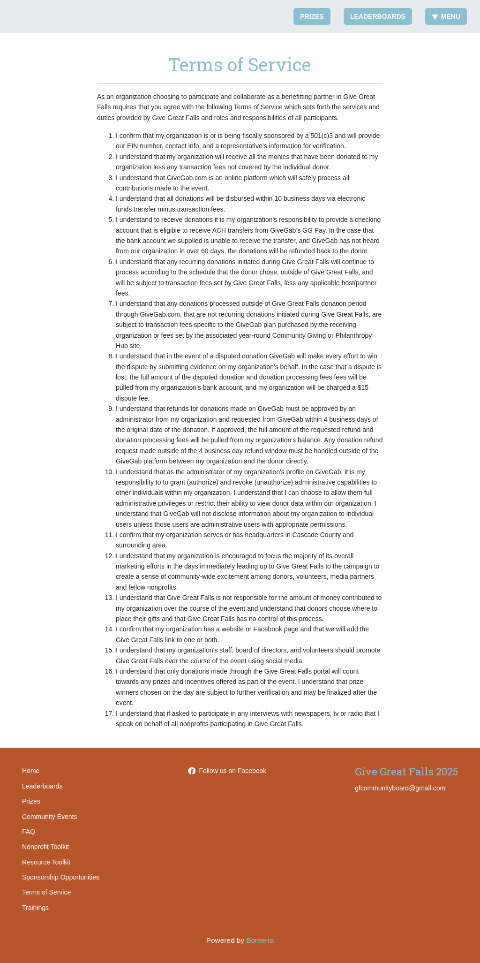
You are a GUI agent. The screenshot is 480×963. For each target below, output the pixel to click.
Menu (446, 16)
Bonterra (260, 940)
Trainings (35, 907)
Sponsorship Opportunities (60, 877)
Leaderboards (377, 16)
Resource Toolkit (46, 862)
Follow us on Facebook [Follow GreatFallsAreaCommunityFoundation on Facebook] (227, 770)
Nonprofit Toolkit (45, 846)
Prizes (312, 16)
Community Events (49, 816)
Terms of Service (46, 892)
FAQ (28, 831)
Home (30, 770)
